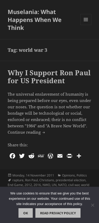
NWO (46, 185)
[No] (92, 205)
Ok (25, 213)
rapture (17, 180)
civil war (73, 185)
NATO (62, 185)
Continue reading (27, 132)
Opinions (68, 175)
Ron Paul (31, 180)
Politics (82, 175)
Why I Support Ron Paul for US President (49, 76)
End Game (15, 185)
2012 (28, 185)
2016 (37, 185)
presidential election (71, 180)
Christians (46, 180)
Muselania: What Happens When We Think (35, 19)
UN (54, 185)
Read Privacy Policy (58, 213)
